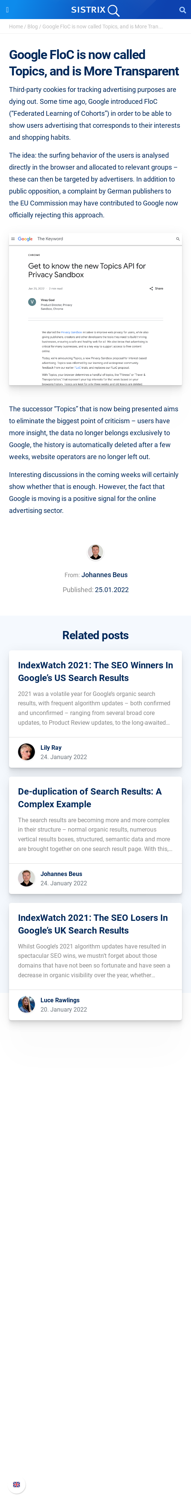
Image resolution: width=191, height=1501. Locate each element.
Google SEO (95, 1261)
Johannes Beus (104, 575)
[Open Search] (182, 9)
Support (96, 1406)
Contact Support (95, 1456)
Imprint (95, 1211)
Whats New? (95, 1432)
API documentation (95, 1444)
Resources (95, 1308)
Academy (95, 1346)
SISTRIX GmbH (95, 1149)
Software (95, 1235)
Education (95, 1187)
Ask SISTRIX (95, 1322)
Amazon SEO (95, 1272)
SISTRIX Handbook (95, 1420)
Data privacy (95, 1199)
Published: (78, 590)
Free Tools (95, 1370)
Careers (95, 1175)
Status (95, 1467)
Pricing (95, 1249)
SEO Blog (95, 1358)
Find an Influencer (95, 1284)
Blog (32, 27)
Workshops (95, 1334)
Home (16, 27)
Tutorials (95, 1382)
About (96, 1163)
